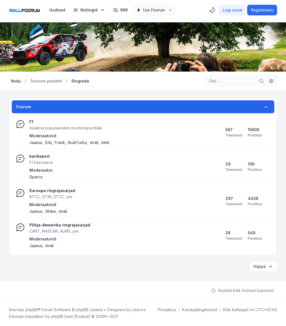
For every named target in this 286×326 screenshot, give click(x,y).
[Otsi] (261, 81)
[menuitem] (57, 10)
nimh (105, 142)
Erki (48, 142)
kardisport (39, 156)
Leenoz (139, 309)
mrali (94, 142)
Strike (50, 211)
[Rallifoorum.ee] (24, 10)
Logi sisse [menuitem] (232, 10)
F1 (31, 121)
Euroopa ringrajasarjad (52, 190)
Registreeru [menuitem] (262, 10)
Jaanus (35, 142)
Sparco (36, 176)
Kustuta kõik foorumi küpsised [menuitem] (242, 290)
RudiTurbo (77, 142)
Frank (60, 142)
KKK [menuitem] (120, 10)
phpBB (31, 309)
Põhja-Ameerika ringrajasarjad (59, 225)
